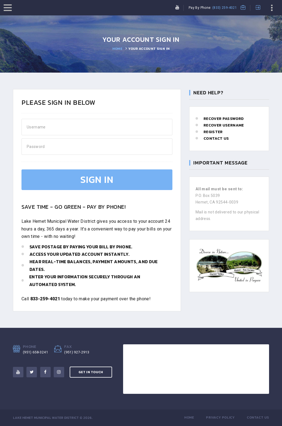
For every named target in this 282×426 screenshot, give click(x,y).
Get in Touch (90, 372)
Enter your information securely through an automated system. (84, 280)
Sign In (96, 179)
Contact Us (216, 138)
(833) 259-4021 (224, 8)
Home (117, 48)
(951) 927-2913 (76, 352)
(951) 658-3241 (35, 352)
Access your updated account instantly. (79, 254)
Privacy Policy (220, 417)
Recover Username (224, 125)
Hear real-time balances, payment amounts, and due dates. (93, 265)
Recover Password (224, 119)
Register (213, 132)
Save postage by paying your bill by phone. (80, 246)
